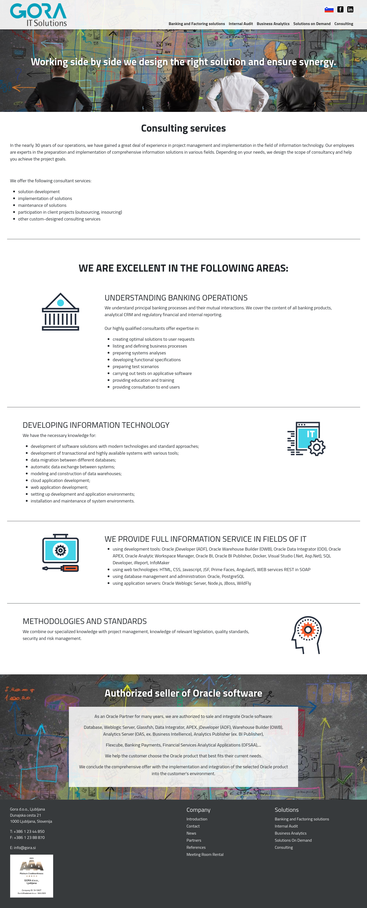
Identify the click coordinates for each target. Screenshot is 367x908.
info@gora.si (25, 847)
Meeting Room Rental (205, 854)
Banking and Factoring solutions (197, 24)
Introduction (197, 819)
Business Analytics (273, 24)
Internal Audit (241, 24)
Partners (194, 840)
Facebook (337, 9)
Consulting (344, 24)
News (191, 833)
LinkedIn (347, 9)
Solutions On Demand (293, 840)
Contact (193, 826)
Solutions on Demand (312, 24)
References (196, 847)
